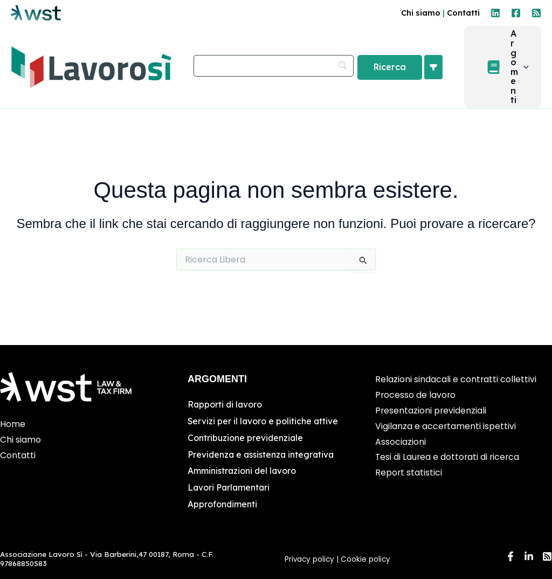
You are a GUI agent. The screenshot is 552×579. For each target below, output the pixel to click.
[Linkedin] (495, 13)
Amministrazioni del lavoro (243, 471)
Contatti (463, 13)
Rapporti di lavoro (226, 406)
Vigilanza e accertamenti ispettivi (445, 427)
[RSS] (536, 13)
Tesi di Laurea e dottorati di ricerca (448, 458)
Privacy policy (309, 559)
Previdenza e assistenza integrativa (262, 455)
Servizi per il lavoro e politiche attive (264, 422)
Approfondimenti (223, 504)
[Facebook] (516, 13)
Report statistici (409, 474)
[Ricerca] (400, 71)
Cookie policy (366, 559)
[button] (528, 71)
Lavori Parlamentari (230, 487)
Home (12, 425)
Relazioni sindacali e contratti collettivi (456, 381)
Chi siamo (420, 13)
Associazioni (400, 443)
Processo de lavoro (416, 396)
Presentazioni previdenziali (431, 411)
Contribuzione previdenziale (246, 438)
